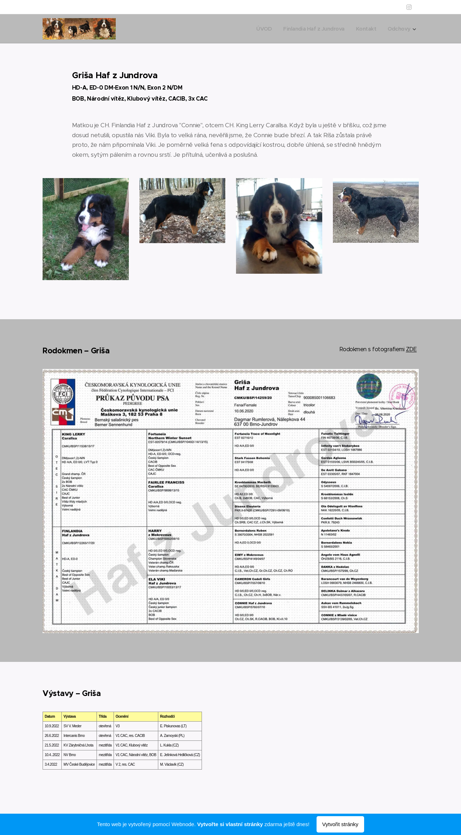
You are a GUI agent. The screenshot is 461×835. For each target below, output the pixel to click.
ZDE (411, 349)
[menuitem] (259, 29)
